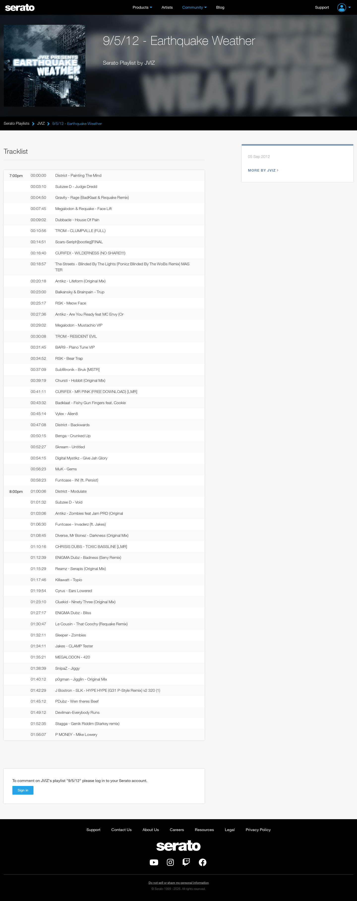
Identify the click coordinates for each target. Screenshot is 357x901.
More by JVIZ (262, 170)
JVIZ (41, 123)
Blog (220, 7)
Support (322, 7)
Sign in (23, 792)
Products (141, 7)
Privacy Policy (258, 831)
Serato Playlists (17, 123)
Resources (204, 831)
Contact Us (121, 831)
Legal (230, 831)
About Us (151, 831)
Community (192, 7)
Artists (167, 7)
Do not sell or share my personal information (179, 885)
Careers (177, 831)
